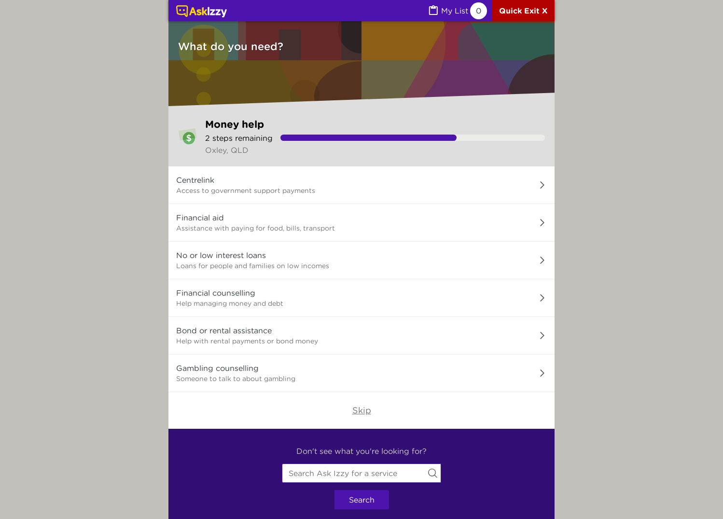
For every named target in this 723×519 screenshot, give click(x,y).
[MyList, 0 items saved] (457, 10)
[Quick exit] (523, 10)
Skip (361, 410)
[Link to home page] (201, 12)
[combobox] (361, 473)
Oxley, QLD (227, 150)
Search (362, 500)
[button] (361, 185)
